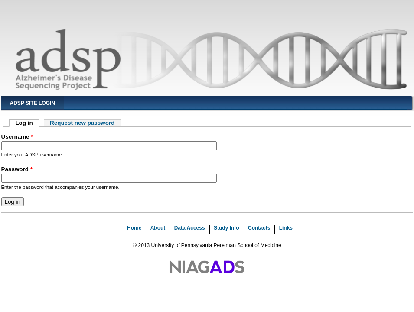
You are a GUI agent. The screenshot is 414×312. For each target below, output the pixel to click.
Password (17, 169)
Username (17, 136)
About (158, 228)
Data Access (189, 228)
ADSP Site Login (32, 103)
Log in (27, 123)
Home (134, 228)
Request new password (82, 123)
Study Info (226, 228)
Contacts (259, 228)
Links (286, 228)
